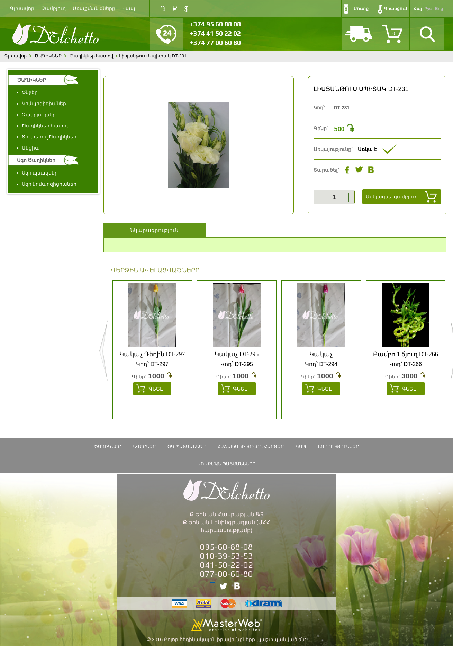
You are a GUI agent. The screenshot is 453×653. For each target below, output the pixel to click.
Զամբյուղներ (39, 114)
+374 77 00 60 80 (215, 42)
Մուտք (361, 8)
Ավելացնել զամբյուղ (392, 196)
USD (186, 9)
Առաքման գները (94, 8)
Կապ (128, 8)
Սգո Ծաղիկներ (36, 160)
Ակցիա (31, 148)
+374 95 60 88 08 (215, 24)
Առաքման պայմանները (226, 463)
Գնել (155, 389)
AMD (163, 8)
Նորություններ (338, 446)
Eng (439, 8)
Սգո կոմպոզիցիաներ (49, 184)
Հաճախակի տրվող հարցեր (250, 446)
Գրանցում (395, 8)
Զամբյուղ (53, 8)
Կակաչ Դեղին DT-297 (152, 354)
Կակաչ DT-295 (237, 354)
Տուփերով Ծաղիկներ (49, 137)
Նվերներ (144, 446)
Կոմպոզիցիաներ (44, 103)
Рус (428, 8)
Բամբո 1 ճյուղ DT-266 (405, 354)
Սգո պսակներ (40, 173)
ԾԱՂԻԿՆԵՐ (48, 56)
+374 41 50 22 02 (215, 33)
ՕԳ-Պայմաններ (186, 446)
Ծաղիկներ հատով (92, 56)
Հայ (418, 8)
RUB (174, 8)
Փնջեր (30, 92)
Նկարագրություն (154, 230)
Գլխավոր (22, 8)
